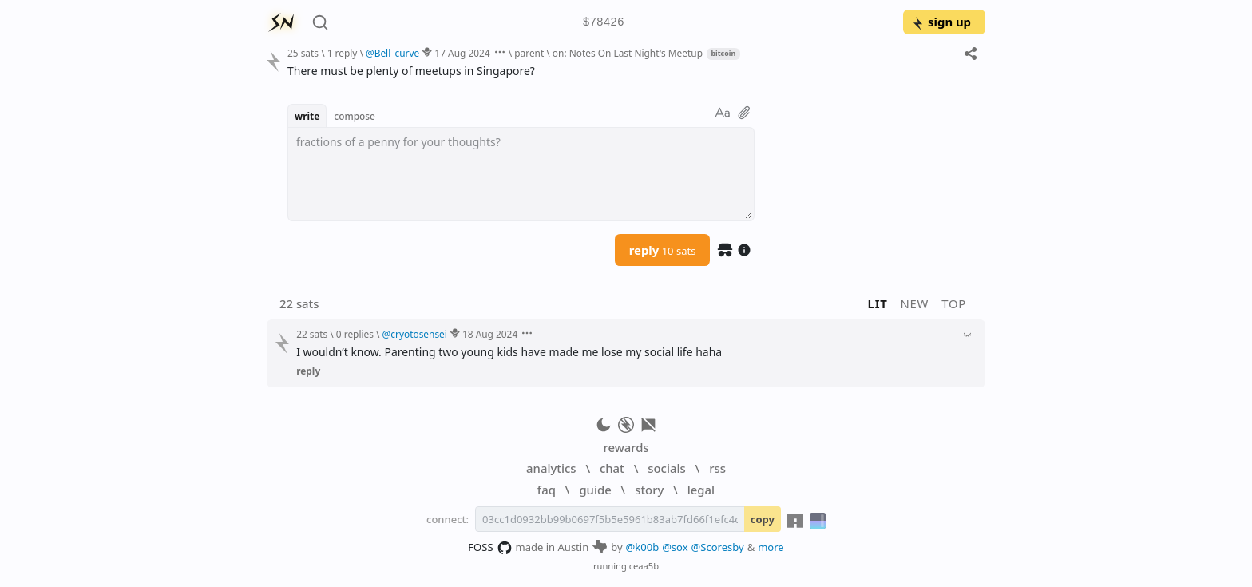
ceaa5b (644, 566)
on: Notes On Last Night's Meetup (628, 52)
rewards (625, 447)
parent (529, 52)
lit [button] (878, 303)
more (771, 547)
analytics (551, 468)
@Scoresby (717, 547)
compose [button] (354, 115)
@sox (674, 547)
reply (662, 250)
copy (763, 519)
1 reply (342, 52)
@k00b (643, 547)
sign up (941, 22)
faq (546, 490)
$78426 (603, 22)
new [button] (915, 303)
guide (595, 490)
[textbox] (521, 174)
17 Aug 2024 (461, 52)
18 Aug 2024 (489, 333)
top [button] (953, 303)
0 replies (355, 333)
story (649, 490)
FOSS (490, 548)
